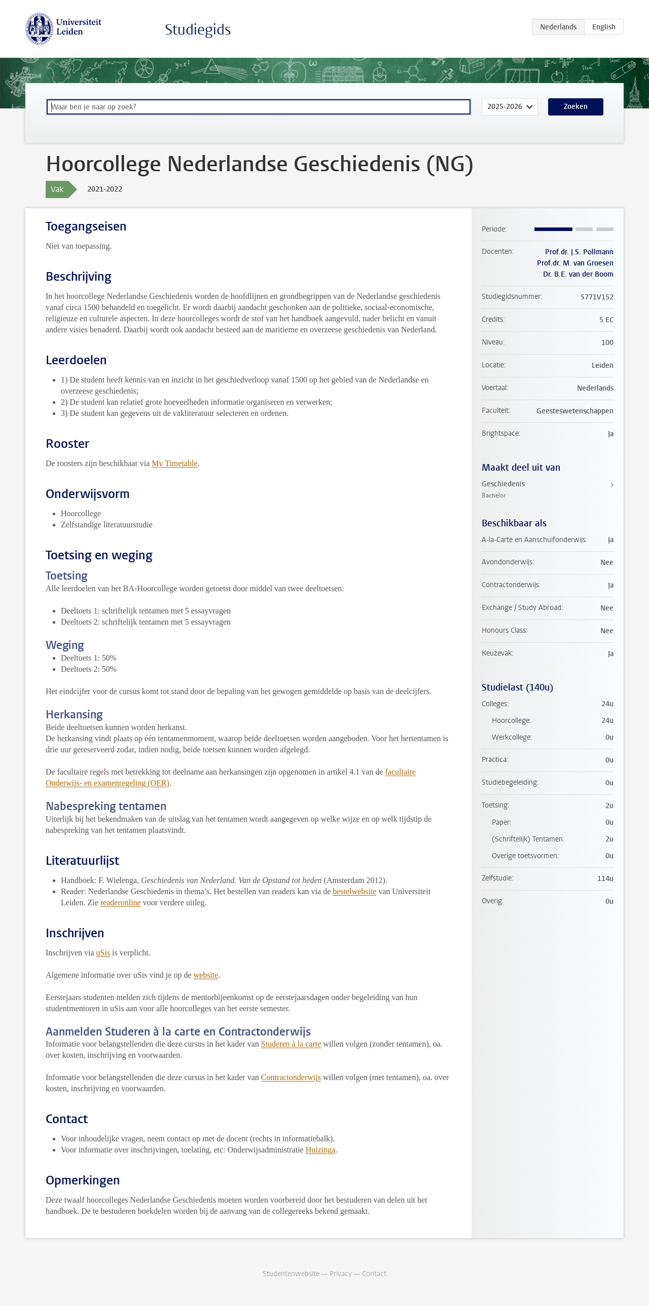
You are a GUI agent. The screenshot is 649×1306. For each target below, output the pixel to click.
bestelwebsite (354, 891)
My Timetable (174, 463)
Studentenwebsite (291, 1274)
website (205, 975)
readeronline (120, 902)
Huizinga (321, 1149)
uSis (103, 952)
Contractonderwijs (291, 1077)
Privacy (341, 1274)
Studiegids (198, 29)
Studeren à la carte (291, 1044)
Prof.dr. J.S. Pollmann (579, 252)
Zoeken (576, 106)
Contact (374, 1274)
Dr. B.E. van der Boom (578, 274)
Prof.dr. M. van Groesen (575, 263)
